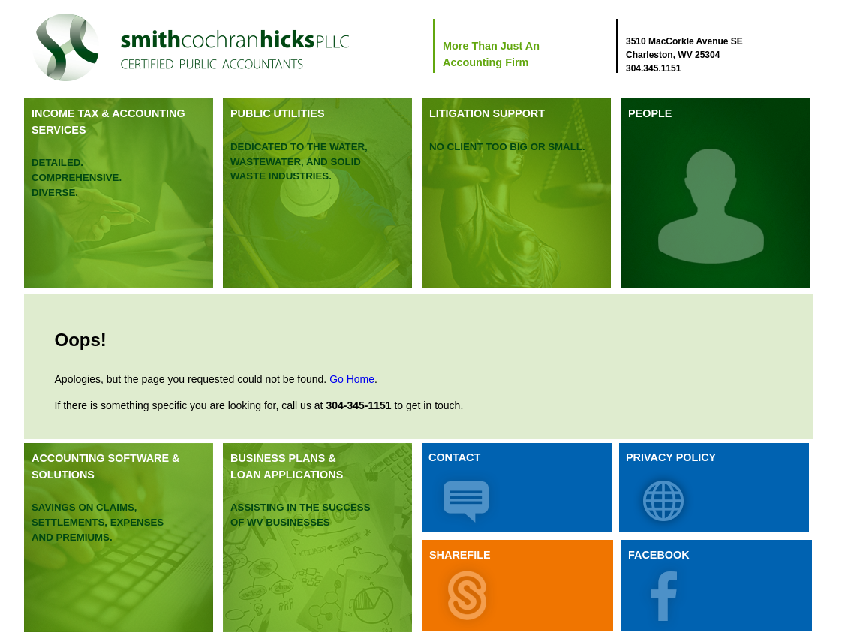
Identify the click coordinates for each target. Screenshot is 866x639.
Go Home (351, 379)
